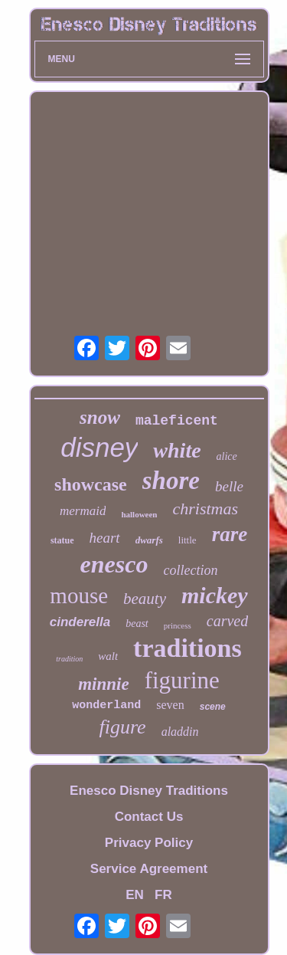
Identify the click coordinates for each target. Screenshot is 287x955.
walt (108, 656)
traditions (187, 648)
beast (137, 623)
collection (190, 570)
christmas (205, 508)
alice (227, 456)
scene (213, 706)
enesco (114, 564)
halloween (139, 514)
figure (122, 727)
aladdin (180, 731)
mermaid (83, 511)
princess (177, 625)
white (177, 450)
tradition (69, 659)
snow (100, 417)
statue (62, 540)
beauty (144, 598)
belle (229, 486)
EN (135, 895)
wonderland (106, 705)
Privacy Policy (149, 842)
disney (99, 447)
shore (171, 480)
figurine (182, 680)
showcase (90, 484)
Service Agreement (148, 868)
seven (170, 704)
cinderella (80, 622)
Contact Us (149, 816)
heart (105, 538)
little (187, 540)
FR (163, 895)
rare (230, 534)
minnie (103, 684)
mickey (214, 595)
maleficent (176, 420)
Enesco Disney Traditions (149, 790)
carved (227, 620)
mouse (79, 595)
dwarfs (149, 540)
